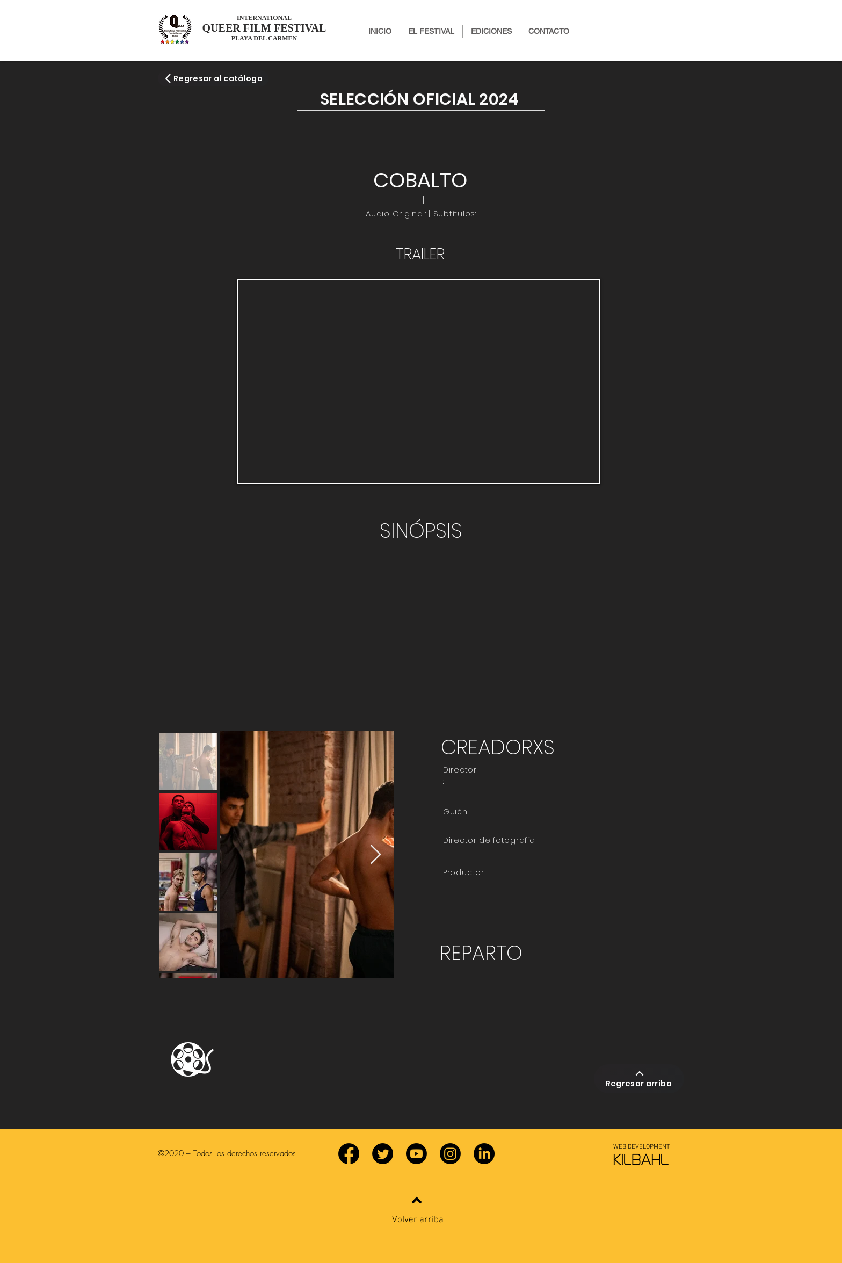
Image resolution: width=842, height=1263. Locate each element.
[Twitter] (382, 1153)
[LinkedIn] (484, 1153)
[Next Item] (375, 855)
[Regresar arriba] (639, 1078)
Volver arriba (418, 1220)
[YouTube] (416, 1153)
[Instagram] (450, 1153)
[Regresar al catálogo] (213, 78)
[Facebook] (348, 1153)
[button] (491, 31)
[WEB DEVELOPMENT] (641, 1147)
